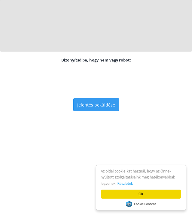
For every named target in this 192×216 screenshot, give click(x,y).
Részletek (125, 183)
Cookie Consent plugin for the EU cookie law (141, 204)
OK (141, 193)
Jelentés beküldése (96, 105)
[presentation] (96, 80)
